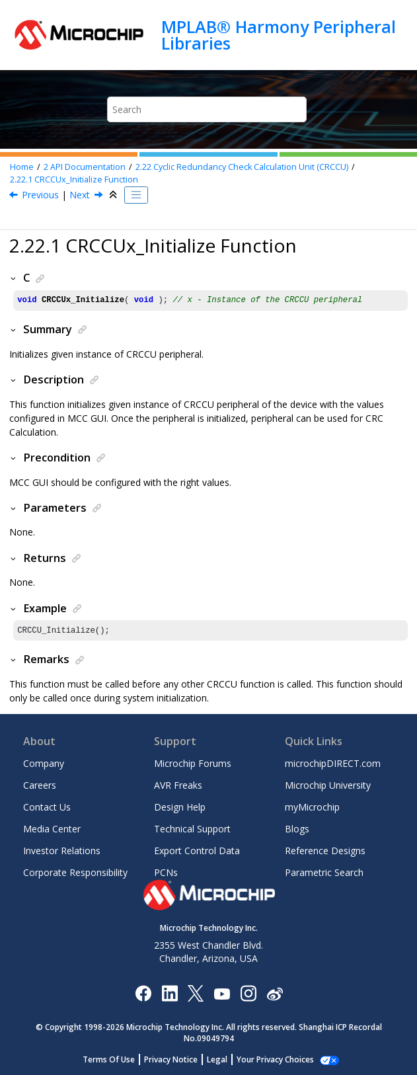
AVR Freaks (178, 785)
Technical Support (192, 828)
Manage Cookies (275, 1059)
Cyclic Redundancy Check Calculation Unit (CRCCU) (241, 167)
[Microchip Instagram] (248, 992)
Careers (39, 785)
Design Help (180, 807)
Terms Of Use (116, 1059)
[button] (14, 277)
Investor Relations (61, 850)
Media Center (52, 828)
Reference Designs (325, 850)
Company (43, 763)
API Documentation (85, 167)
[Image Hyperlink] (221, 993)
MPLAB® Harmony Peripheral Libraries (278, 35)
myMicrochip (312, 807)
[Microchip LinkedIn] (169, 992)
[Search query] (207, 109)
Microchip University (328, 785)
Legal (224, 1059)
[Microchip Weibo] (274, 993)
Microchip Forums (192, 763)
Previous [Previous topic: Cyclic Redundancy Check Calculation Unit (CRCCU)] (40, 194)
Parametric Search (324, 872)
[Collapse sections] (114, 195)
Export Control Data (197, 850)
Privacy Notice (178, 1059)
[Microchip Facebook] (143, 992)
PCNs (166, 872)
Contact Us (47, 807)
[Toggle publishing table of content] (136, 195)
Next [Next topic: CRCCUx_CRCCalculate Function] (79, 194)
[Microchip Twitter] (196, 992)
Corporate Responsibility (75, 872)
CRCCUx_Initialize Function (74, 179)
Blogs (297, 828)
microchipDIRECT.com (333, 763)
